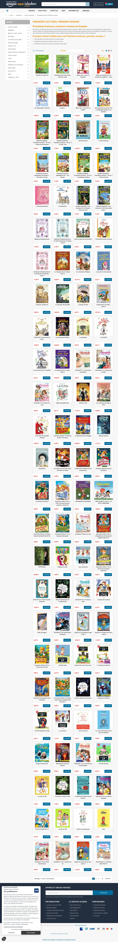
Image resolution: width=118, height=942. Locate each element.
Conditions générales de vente (55, 910)
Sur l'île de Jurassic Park (62, 796)
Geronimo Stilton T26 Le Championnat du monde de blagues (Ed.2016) (103, 536)
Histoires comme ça (42, 304)
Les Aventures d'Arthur (62, 337)
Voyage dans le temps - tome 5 (103, 305)
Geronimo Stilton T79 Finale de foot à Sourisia (62, 436)
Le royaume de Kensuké (62, 304)
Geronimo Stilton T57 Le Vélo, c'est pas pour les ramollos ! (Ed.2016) (62, 503)
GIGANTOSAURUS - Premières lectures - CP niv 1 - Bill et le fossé (103, 175)
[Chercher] (66, 4)
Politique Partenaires (99, 905)
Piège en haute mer (42, 763)
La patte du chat (83, 304)
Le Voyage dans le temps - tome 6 (62, 371)
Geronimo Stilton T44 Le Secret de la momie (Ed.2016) (103, 568)
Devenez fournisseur (99, 910)
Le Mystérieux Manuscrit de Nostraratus (83, 469)
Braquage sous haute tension (62, 764)
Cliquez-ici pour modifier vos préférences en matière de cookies (59, 939)
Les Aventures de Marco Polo (103, 404)
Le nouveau (62, 731)
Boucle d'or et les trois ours (83, 665)
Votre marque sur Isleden (100, 913)
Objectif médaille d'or (62, 403)
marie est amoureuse (83, 829)
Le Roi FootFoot (103, 140)
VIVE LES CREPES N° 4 (42, 829)
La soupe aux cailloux (103, 665)
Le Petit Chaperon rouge (42, 731)
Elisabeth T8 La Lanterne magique (103, 797)
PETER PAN (42, 567)
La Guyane (96, 915)
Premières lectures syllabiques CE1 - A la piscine (62, 175)
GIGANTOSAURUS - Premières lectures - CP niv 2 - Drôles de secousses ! (42, 142)
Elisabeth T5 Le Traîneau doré (83, 600)
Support (72, 918)
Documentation (74, 915)
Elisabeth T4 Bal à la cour (83, 534)
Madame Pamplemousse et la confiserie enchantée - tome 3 (42, 273)
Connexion (99, 4)
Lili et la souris (83, 731)
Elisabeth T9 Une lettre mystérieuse (42, 863)
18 (102, 878)
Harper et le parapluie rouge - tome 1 (83, 633)
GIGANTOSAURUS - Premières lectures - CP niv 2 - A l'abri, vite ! (62, 142)
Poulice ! (62, 108)
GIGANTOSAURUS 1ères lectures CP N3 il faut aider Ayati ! (103, 208)
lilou (103, 829)
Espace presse (74, 913)
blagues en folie (62, 567)
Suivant (108, 878)
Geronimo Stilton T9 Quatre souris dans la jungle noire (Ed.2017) (62, 700)
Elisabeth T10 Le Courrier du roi (62, 863)
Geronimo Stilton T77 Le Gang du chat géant (62, 535)
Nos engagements (75, 907)
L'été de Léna (62, 665)
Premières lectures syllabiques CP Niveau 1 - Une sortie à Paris (42, 175)
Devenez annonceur (99, 907)
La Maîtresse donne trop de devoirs (83, 797)
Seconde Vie (74, 11)
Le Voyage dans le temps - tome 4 (62, 272)
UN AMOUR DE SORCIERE (83, 501)
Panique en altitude (104, 698)
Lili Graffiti (103, 337)
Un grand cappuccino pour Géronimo (104, 469)
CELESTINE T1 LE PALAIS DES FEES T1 (103, 863)
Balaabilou (42, 468)
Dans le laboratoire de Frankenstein (62, 600)
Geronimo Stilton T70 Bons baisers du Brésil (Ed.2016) (42, 535)
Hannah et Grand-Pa (42, 75)
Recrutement (73, 910)
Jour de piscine (83, 567)
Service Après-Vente (52, 913)
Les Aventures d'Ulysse (83, 272)
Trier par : (63, 50)
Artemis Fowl (83, 403)
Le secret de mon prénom (103, 272)
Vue (102, 50)
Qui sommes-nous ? (75, 905)
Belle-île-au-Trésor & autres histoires (42, 600)
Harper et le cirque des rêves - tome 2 (103, 633)
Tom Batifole (62, 206)
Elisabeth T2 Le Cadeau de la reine (103, 371)
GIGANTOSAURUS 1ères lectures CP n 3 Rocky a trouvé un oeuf (83, 208)
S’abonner (102, 893)
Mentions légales (51, 907)
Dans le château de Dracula (83, 698)
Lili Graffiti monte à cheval (103, 239)
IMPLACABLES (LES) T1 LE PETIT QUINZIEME (103, 502)
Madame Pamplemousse (42, 239)
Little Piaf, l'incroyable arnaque (42, 436)
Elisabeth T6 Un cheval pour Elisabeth (62, 633)
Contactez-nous (51, 918)
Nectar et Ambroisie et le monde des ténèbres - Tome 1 (103, 77)
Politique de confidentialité (54, 915)
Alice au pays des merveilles (83, 239)
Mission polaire (103, 436)
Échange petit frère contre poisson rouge (63, 76)
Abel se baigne (42, 632)
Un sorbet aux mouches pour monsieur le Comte (62, 469)
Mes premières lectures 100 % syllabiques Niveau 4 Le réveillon (103, 109)
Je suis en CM (42, 796)
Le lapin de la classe (103, 599)
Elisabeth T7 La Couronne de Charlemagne (83, 764)
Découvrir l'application (80, 925)
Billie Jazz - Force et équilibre (83, 76)
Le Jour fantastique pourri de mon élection (104, 731)
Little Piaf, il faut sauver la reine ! (42, 338)
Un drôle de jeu (83, 140)
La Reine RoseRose (42, 206)
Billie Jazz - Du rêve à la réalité (83, 109)
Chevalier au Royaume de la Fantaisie (42, 699)
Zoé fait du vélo (103, 763)
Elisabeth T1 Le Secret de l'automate (83, 371)
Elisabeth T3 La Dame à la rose (42, 404)
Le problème (83, 337)
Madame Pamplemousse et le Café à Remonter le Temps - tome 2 (62, 241)
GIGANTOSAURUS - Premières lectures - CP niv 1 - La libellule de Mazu (83, 175)
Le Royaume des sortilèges (83, 436)
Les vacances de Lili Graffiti (42, 370)
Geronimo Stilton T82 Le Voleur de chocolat (42, 666)
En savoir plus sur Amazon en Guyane (59, 933)
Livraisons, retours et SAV (54, 905)
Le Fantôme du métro (42, 501)
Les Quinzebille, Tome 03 (42, 108)
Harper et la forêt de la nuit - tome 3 (83, 863)
